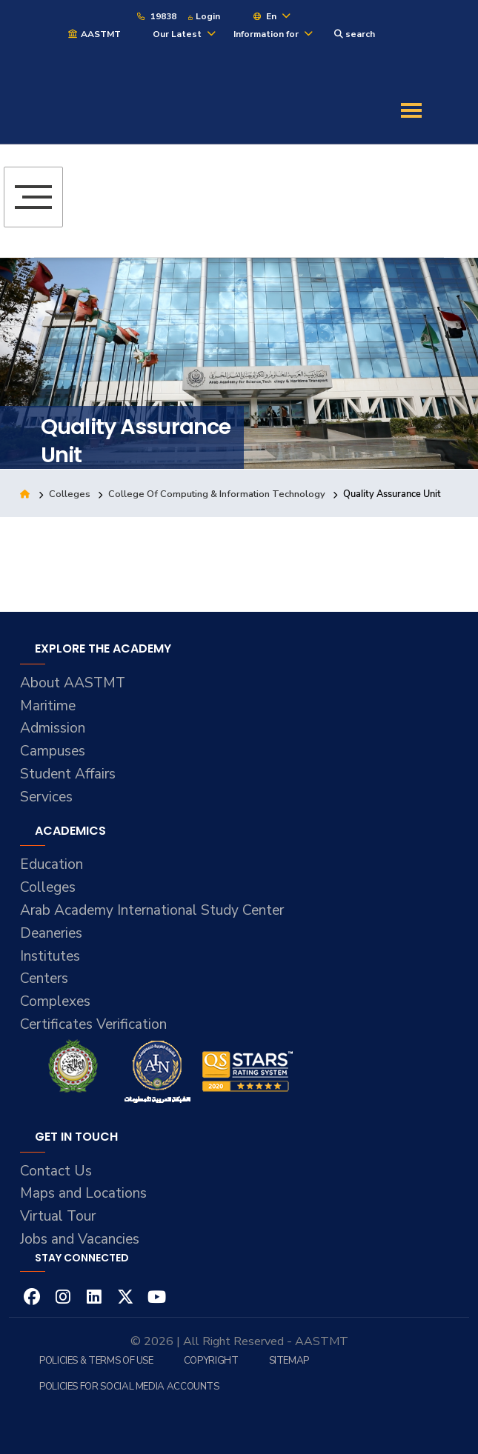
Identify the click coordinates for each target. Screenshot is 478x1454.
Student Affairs (68, 774)
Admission (52, 728)
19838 (156, 16)
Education (51, 864)
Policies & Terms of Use (96, 1360)
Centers (44, 978)
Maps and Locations (83, 1193)
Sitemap (289, 1360)
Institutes (50, 956)
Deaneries (51, 933)
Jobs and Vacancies (79, 1239)
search (354, 34)
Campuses (52, 751)
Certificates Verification (93, 1024)
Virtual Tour (58, 1216)
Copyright (211, 1360)
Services (46, 797)
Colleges (69, 494)
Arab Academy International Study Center (152, 910)
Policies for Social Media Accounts (129, 1386)
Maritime (48, 706)
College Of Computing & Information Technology (216, 494)
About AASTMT (72, 683)
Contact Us (56, 1171)
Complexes (55, 1001)
